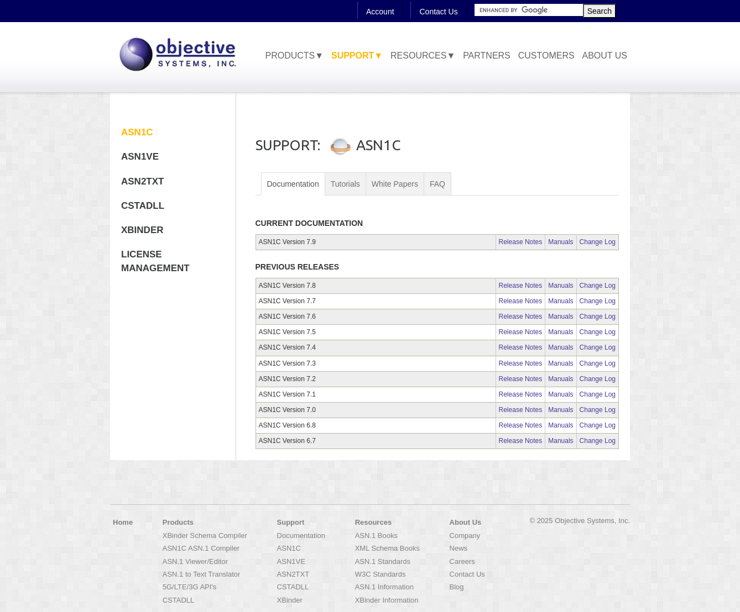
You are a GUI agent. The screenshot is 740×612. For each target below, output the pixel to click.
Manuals (560, 242)
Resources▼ (422, 55)
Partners (486, 55)
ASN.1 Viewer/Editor (195, 561)
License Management (155, 261)
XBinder (142, 230)
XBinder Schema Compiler (205, 535)
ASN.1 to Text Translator (202, 574)
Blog (457, 587)
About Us (605, 55)
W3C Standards (380, 574)
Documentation (293, 184)
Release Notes (521, 242)
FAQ (437, 184)
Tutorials (345, 184)
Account (380, 11)
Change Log (598, 242)
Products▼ (294, 55)
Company (465, 535)
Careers (462, 561)
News (459, 548)
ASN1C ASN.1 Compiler (201, 548)
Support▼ (357, 55)
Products (178, 522)
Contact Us (438, 11)
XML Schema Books (387, 548)
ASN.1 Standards (382, 561)
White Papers (395, 184)
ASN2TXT (142, 181)
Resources (373, 522)
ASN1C (137, 132)
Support (291, 522)
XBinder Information (387, 600)
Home (123, 522)
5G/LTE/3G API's (190, 587)
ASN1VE (140, 156)
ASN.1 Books (376, 535)
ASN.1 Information (384, 587)
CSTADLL (142, 206)
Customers (546, 55)
